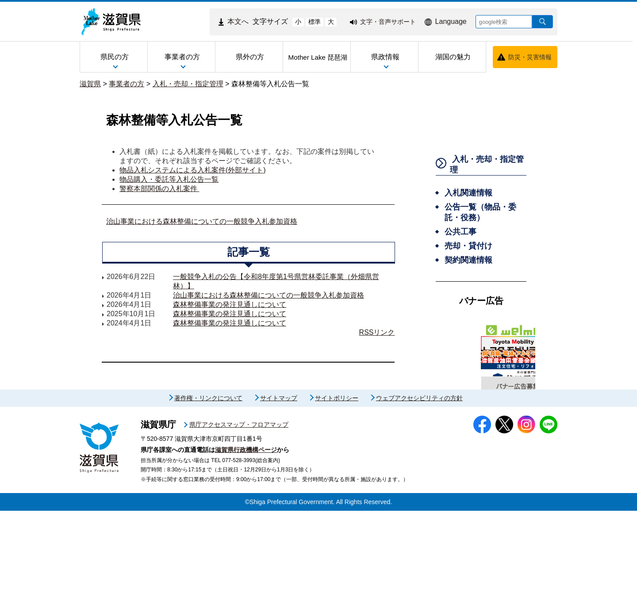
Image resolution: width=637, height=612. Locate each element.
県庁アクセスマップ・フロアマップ (238, 525)
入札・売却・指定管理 (188, 84)
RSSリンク (377, 332)
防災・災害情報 (530, 57)
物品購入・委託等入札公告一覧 (169, 179)
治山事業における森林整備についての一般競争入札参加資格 (201, 221)
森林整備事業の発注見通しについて (229, 304)
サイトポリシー (336, 499)
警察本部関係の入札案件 (159, 188)
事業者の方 (126, 84)
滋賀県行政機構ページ (246, 551)
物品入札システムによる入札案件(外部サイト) (192, 170)
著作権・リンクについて (208, 499)
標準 (314, 21)
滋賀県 (90, 84)
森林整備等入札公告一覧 (270, 84)
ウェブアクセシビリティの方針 (419, 499)
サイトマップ (278, 499)
